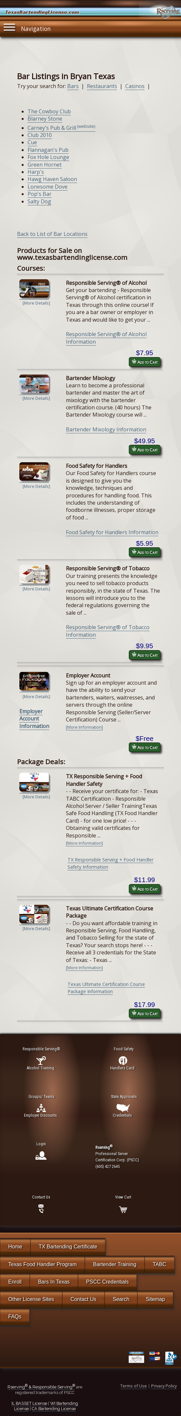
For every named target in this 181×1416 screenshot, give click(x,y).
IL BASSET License (29, 1403)
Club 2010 (40, 135)
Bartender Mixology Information (106, 429)
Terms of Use (133, 1386)
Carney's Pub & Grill (61, 127)
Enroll (15, 1282)
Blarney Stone (45, 118)
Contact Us (83, 1299)
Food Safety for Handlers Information (112, 532)
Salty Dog (39, 201)
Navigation (27, 27)
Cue (32, 142)
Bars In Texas (54, 1282)
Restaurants (102, 86)
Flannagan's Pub (48, 149)
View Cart (123, 1197)
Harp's (36, 171)
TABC (159, 1264)
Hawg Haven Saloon (52, 179)
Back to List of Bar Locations (52, 234)
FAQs (14, 1316)
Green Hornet (45, 164)
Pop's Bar (39, 193)
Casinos (135, 86)
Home (15, 1246)
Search (121, 1299)
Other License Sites (31, 1299)
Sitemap (155, 1299)
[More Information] (84, 727)
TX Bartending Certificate (68, 1246)
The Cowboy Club (49, 111)
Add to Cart (144, 362)
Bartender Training (114, 1264)
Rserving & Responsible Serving (41, 1386)
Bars (73, 86)
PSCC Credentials (107, 1282)
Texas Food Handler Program (42, 1264)
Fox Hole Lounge (48, 157)
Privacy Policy (164, 1386)
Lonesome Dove (48, 186)
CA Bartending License (54, 1408)
